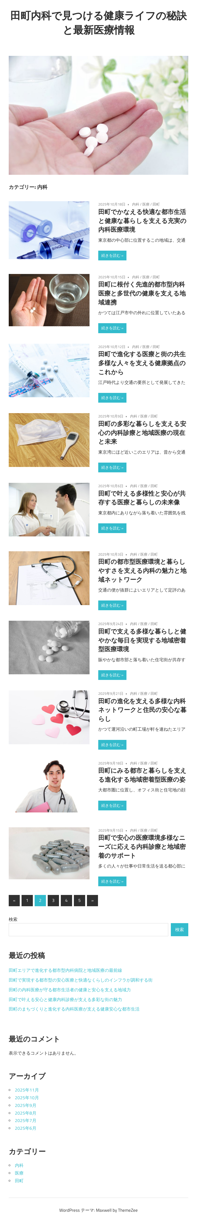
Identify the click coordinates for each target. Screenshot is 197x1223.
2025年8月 (25, 1113)
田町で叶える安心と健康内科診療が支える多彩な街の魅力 (65, 999)
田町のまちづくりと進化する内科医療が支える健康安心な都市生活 (74, 1009)
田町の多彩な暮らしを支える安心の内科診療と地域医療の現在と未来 (142, 432)
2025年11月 (27, 1090)
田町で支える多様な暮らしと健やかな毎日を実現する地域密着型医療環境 (142, 640)
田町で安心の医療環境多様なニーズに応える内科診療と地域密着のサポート (142, 846)
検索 (13, 919)
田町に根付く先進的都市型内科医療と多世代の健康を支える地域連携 (142, 293)
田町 (156, 204)
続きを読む (111, 255)
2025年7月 (25, 1120)
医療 (146, 204)
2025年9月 (25, 1105)
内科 (135, 204)
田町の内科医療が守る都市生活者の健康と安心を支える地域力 (70, 989)
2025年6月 (25, 1128)
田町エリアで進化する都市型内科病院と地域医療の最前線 (65, 970)
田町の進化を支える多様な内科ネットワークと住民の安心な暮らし (142, 710)
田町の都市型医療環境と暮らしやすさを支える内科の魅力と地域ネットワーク (142, 570)
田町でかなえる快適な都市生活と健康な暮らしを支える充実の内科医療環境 (142, 220)
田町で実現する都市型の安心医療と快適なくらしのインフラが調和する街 (81, 980)
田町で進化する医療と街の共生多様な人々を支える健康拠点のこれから (142, 363)
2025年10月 (27, 1097)
